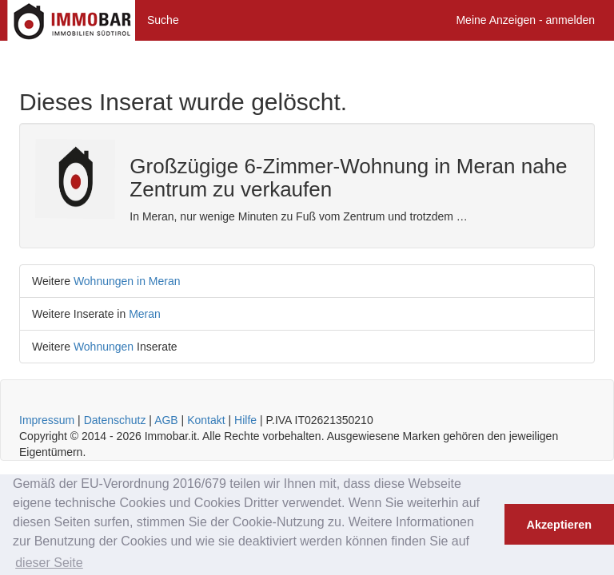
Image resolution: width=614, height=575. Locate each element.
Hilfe (245, 420)
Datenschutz (115, 420)
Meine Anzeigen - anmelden (525, 20)
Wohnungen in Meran (127, 281)
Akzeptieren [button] (559, 524)
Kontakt (206, 420)
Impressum (46, 420)
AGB (166, 420)
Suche (163, 20)
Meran (145, 313)
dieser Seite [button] (49, 562)
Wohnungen (104, 346)
